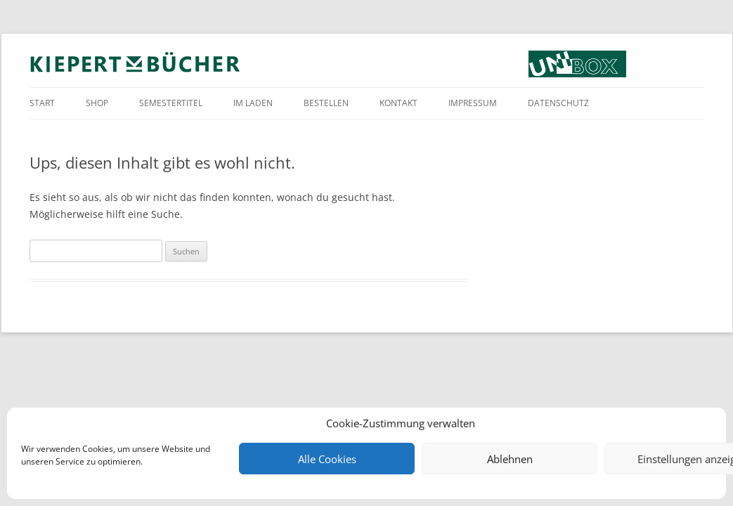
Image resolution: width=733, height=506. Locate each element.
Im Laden (253, 103)
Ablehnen (510, 459)
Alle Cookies (327, 459)
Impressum (472, 103)
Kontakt (398, 103)
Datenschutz (558, 103)
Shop (97, 103)
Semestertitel (170, 103)
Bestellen (326, 103)
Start (42, 103)
